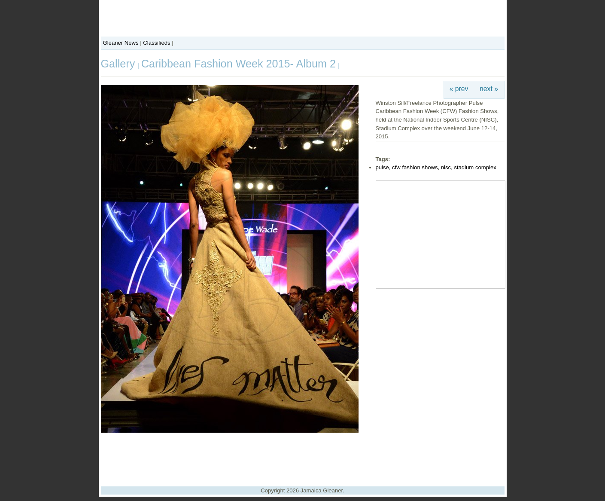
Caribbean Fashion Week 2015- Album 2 (238, 64)
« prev (459, 88)
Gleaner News (121, 43)
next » (489, 88)
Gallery (119, 64)
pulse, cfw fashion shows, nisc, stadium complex (436, 167)
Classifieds (156, 43)
